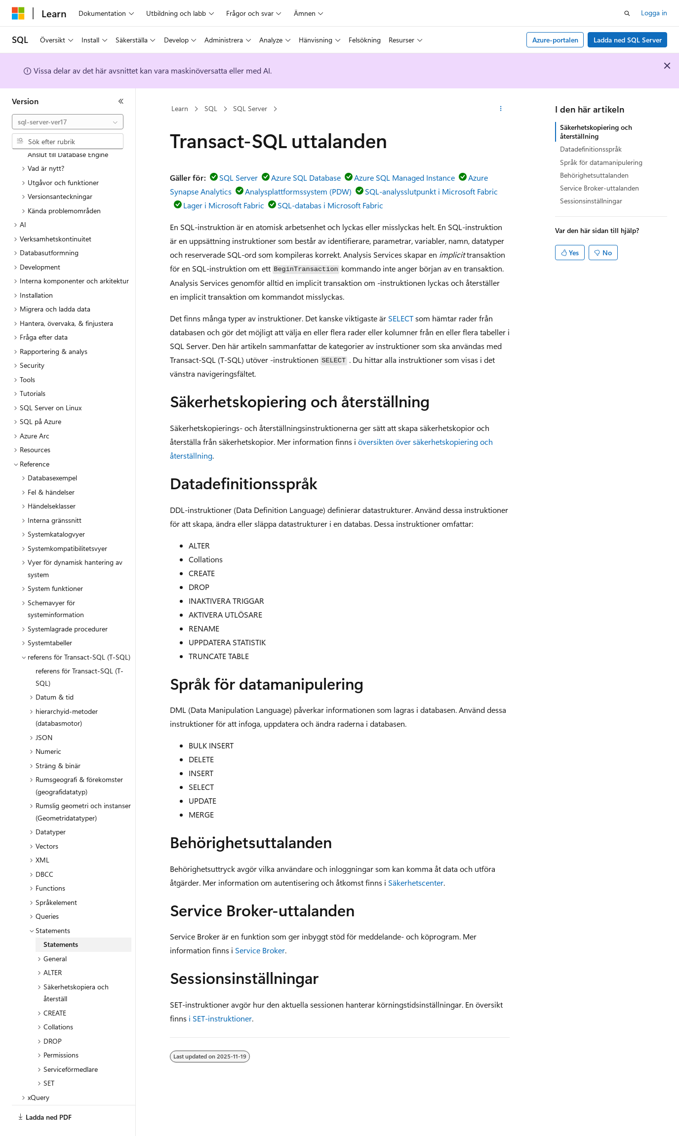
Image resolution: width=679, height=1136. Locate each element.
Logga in (654, 12)
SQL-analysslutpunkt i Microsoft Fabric (431, 191)
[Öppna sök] (627, 13)
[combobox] (67, 122)
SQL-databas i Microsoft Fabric (330, 205)
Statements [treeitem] (60, 917)
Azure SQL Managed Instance (404, 177)
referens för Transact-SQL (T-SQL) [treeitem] (79, 650)
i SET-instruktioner (220, 1018)
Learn (179, 108)
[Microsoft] (18, 13)
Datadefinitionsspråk (591, 149)
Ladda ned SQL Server (628, 39)
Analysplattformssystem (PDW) (298, 191)
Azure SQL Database (306, 177)
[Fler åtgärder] (500, 109)
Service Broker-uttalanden (599, 188)
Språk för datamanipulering (601, 162)
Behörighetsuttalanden (594, 175)
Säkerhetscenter (415, 882)
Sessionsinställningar (591, 200)
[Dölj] (121, 101)
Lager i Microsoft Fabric (223, 205)
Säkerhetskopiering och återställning (596, 131)
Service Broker (260, 950)
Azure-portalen (555, 39)
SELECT (400, 318)
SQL (210, 108)
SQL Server (250, 108)
